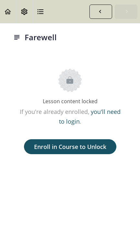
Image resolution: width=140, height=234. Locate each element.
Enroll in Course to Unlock (70, 147)
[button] (8, 11)
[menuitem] (24, 11)
